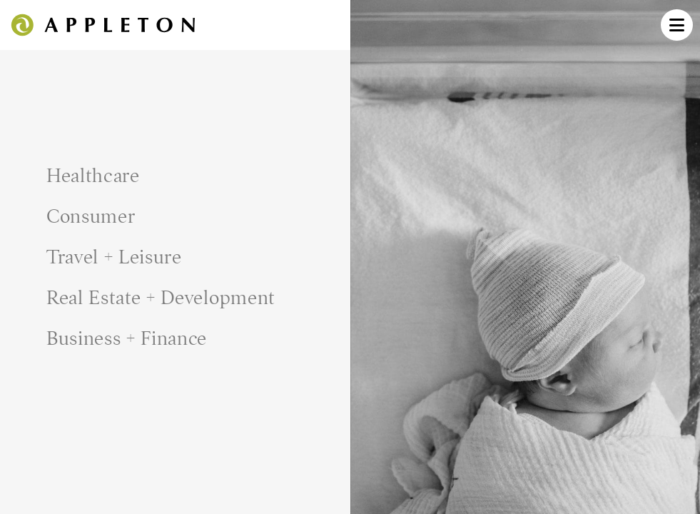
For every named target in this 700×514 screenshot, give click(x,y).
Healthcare (93, 175)
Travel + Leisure (114, 257)
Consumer (91, 216)
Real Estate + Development (160, 298)
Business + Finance (126, 338)
